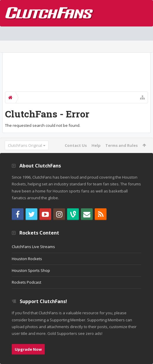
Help (96, 145)
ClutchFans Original (25, 145)
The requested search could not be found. (42, 125)
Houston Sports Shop (31, 270)
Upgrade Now (28, 349)
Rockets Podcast (26, 282)
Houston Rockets (27, 258)
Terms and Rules (121, 145)
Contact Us (76, 145)
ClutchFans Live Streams (33, 246)
